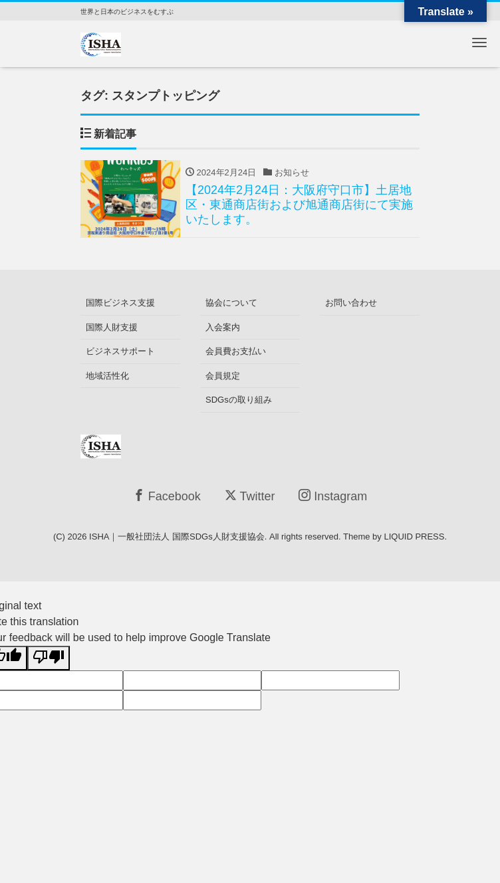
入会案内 (222, 327)
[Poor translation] (48, 658)
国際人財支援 (112, 327)
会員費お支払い (235, 351)
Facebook (167, 496)
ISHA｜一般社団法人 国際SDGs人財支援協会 (177, 536)
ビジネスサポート (120, 351)
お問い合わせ (351, 303)
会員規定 (222, 376)
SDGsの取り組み (238, 400)
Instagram (333, 496)
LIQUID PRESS (414, 536)
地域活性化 (107, 376)
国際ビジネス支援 (120, 303)
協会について (231, 303)
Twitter (250, 496)
